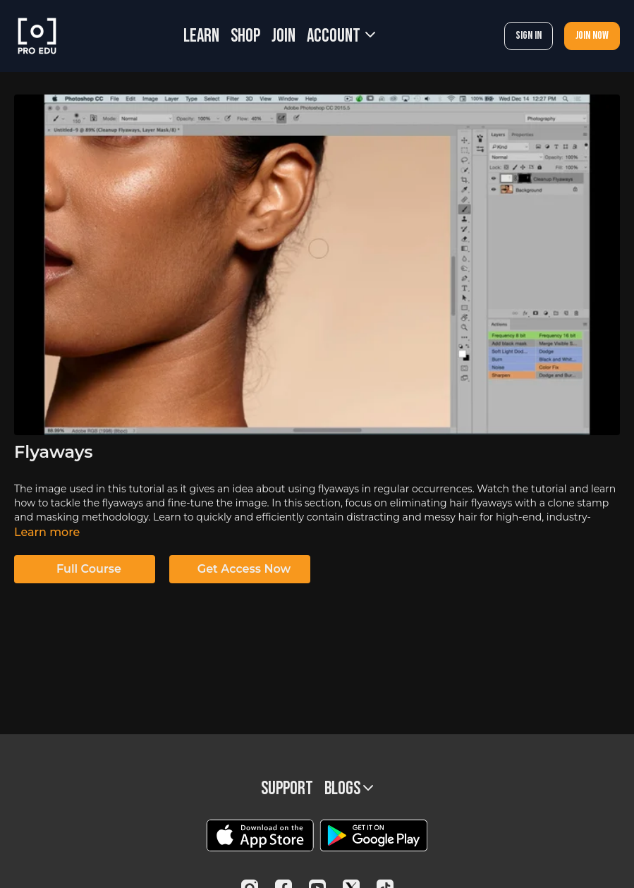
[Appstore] (260, 835)
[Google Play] (373, 835)
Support (287, 789)
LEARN (201, 36)
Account (341, 36)
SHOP (245, 36)
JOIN (283, 36)
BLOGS (348, 789)
